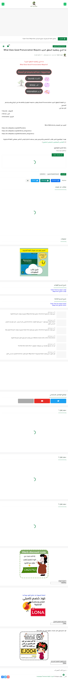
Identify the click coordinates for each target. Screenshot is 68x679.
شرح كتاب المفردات (60, 670)
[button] (55, 180)
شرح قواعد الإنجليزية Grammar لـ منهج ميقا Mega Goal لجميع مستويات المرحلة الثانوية (33, 314)
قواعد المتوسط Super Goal (58, 290)
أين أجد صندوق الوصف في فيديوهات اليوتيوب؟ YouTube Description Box (36, 346)
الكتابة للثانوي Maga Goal (59, 305)
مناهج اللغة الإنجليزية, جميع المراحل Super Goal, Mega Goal (39, 38)
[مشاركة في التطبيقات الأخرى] (28, 180)
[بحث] (3, 4)
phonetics (42, 174)
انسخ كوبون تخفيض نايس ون (58, 661)
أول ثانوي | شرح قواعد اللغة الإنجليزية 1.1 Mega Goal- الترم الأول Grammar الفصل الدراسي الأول (30, 354)
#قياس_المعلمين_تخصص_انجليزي (53, 142)
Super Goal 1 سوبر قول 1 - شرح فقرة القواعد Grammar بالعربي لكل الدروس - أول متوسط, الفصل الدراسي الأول (30, 323)
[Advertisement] (34, 22)
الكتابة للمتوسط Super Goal (58, 303)
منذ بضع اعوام (51, 312)
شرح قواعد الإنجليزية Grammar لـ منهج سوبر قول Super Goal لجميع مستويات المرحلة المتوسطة (30, 330)
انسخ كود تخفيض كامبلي (59, 621)
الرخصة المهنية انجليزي (59, 46)
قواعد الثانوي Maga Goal (59, 291)
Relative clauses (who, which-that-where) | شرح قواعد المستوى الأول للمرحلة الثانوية (33, 338)
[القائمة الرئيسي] (65, 4)
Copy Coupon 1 (62, 581)
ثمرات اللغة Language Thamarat (45, 676)
